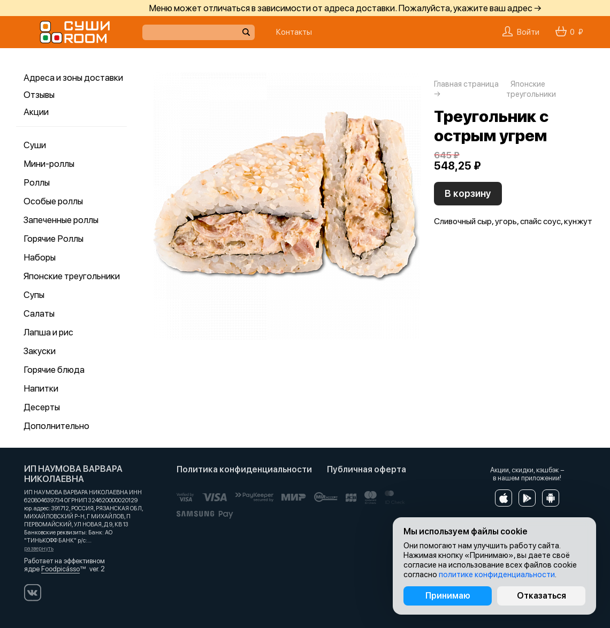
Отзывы (39, 94)
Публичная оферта (366, 469)
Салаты (39, 313)
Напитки (41, 388)
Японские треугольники (72, 276)
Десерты (42, 407)
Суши (35, 145)
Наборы (40, 257)
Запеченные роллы (61, 220)
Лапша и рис (48, 332)
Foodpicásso (60, 569)
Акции (36, 111)
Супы (34, 294)
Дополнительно (56, 425)
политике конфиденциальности (497, 574)
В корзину (468, 193)
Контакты (294, 32)
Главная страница (466, 84)
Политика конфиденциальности (244, 469)
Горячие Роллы (53, 238)
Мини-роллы (49, 163)
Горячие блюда (54, 369)
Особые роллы (53, 201)
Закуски (40, 351)
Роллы (37, 182)
